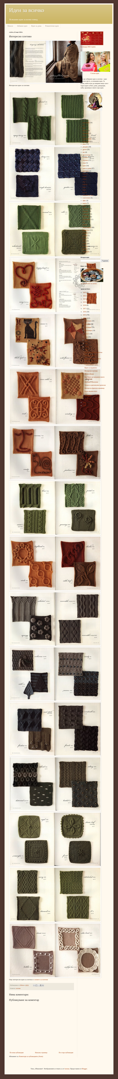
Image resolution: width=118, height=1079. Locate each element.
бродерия (86, 133)
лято (84, 182)
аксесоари (86, 122)
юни (86, 340)
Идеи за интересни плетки (93, 352)
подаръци (86, 214)
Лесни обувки (89, 374)
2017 (85, 308)
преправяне (86, 219)
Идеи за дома (36, 26)
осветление (86, 198)
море (84, 190)
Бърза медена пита (91, 391)
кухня (85, 176)
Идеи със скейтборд (91, 362)
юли (86, 337)
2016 (85, 312)
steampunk (86, 251)
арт (84, 125)
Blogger (84, 1069)
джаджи (85, 147)
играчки (85, 160)
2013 (85, 402)
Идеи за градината (91, 368)
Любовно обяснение (91, 382)
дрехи (85, 149)
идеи (84, 166)
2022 (85, 296)
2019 (85, 302)
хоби (84, 241)
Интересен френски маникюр (94, 388)
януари (87, 398)
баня (84, 128)
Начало (10, 26)
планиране (86, 209)
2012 (85, 405)
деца (84, 144)
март (86, 350)
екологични (86, 155)
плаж (84, 206)
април (87, 346)
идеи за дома (87, 168)
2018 (85, 305)
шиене (85, 249)
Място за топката (90, 355)
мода (84, 187)
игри (84, 163)
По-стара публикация (66, 1052)
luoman (67, 1069)
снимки (85, 233)
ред (84, 222)
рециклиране (87, 227)
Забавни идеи (22, 26)
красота (85, 174)
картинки (86, 171)
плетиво (18, 988)
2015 (85, 315)
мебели (85, 184)
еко (84, 152)
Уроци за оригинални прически (95, 385)
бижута (85, 130)
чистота (85, 246)
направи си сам (88, 195)
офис (84, 200)
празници (86, 217)
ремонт (85, 225)
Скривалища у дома (91, 365)
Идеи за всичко (26, 10)
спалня (85, 235)
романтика (86, 230)
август (87, 334)
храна (84, 243)
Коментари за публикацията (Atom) (31, 1056)
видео (84, 136)
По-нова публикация (16, 1052)
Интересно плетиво (91, 371)
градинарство (87, 139)
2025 (85, 292)
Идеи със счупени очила (93, 358)
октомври (88, 327)
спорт (84, 238)
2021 (85, 299)
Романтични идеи (52, 26)
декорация (86, 141)
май (86, 343)
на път (85, 192)
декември (88, 321)
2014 (85, 318)
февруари (88, 395)
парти (84, 203)
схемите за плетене (41, 979)
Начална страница (41, 1052)
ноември (88, 324)
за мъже (85, 157)
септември (88, 330)
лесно (84, 179)
